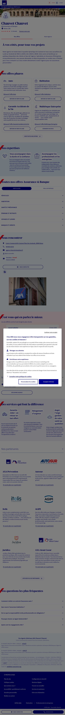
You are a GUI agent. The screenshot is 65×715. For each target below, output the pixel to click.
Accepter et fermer (48, 382)
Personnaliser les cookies (28, 382)
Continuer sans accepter (50, 332)
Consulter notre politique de (20, 376)
